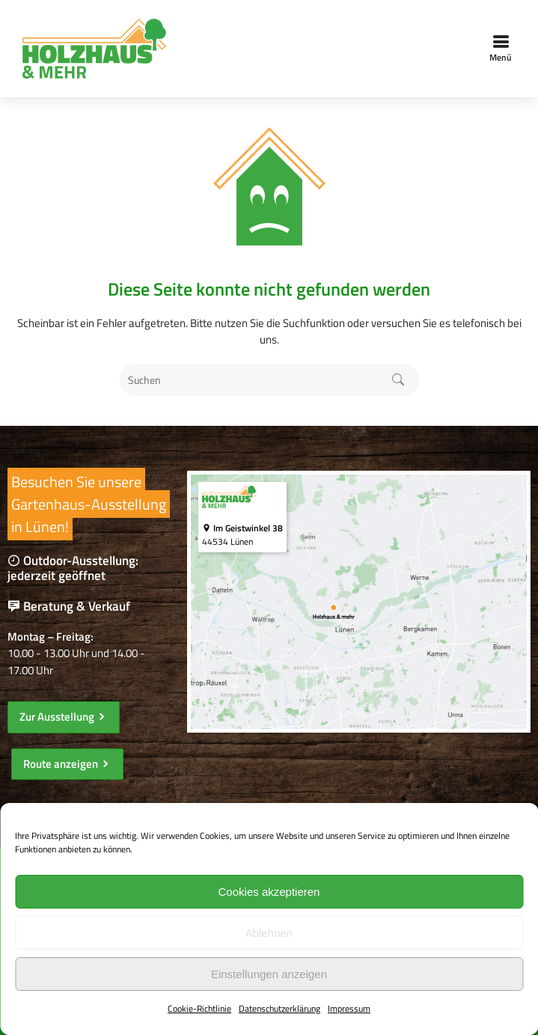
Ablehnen (269, 932)
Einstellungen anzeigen (269, 974)
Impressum (349, 1008)
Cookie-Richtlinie (199, 1008)
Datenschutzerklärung (279, 1008)
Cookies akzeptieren (269, 891)
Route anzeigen (67, 763)
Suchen (398, 380)
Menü (500, 48)
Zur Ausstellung (63, 716)
